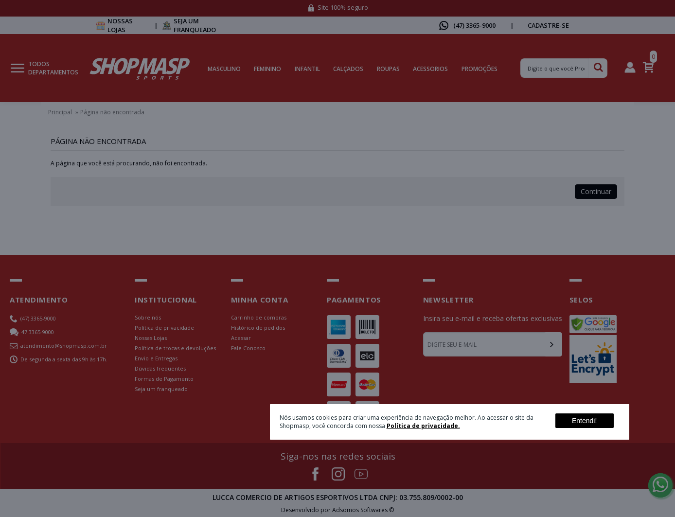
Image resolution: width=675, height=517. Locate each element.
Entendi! (584, 421)
